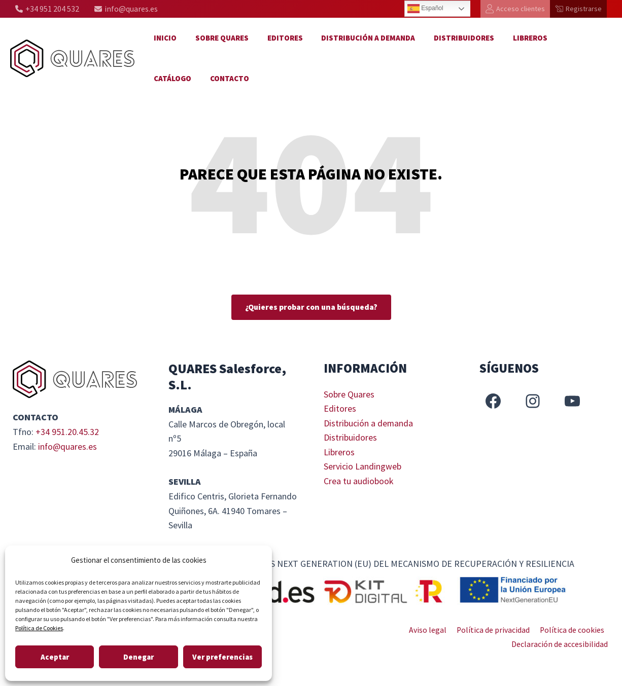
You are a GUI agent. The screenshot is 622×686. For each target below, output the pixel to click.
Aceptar (55, 657)
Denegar (138, 657)
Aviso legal (432, 630)
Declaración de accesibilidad (561, 644)
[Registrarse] (578, 9)
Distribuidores (449, 38)
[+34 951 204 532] (47, 9)
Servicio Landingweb (362, 467)
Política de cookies (572, 630)
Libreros (511, 38)
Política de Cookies (39, 628)
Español (425, 9)
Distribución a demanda (356, 38)
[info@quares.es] (126, 9)
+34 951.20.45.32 (67, 432)
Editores (276, 38)
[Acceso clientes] (515, 9)
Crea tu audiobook (359, 482)
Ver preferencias (222, 657)
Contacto (171, 78)
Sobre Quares (217, 38)
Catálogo (562, 38)
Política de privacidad (495, 630)
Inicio (163, 38)
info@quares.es (67, 446)
